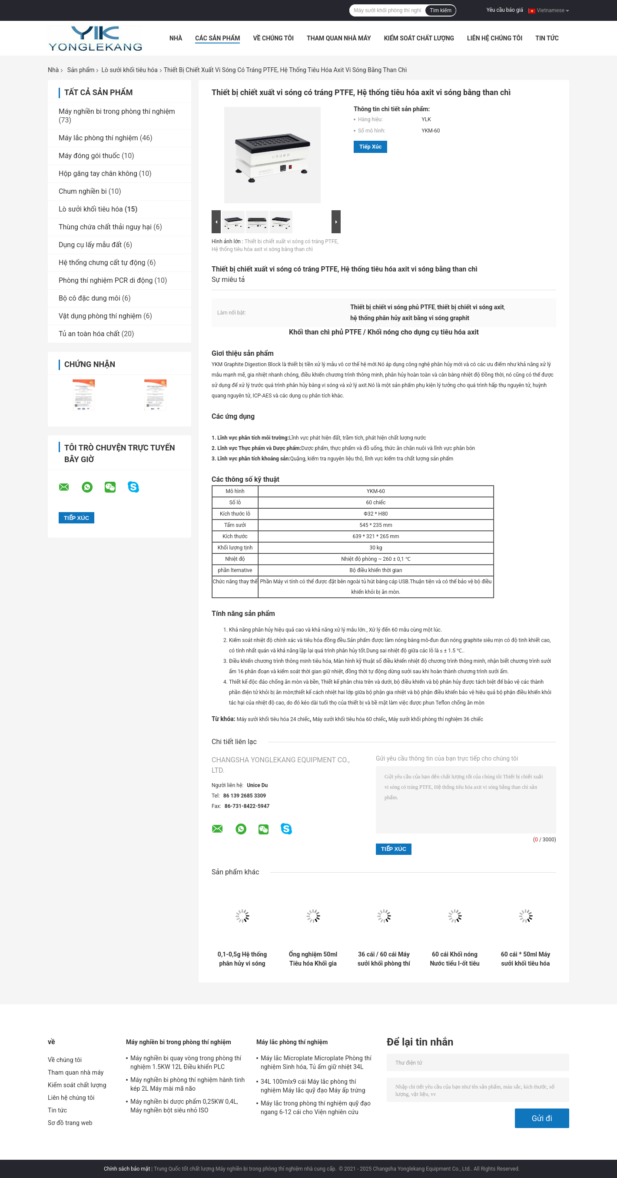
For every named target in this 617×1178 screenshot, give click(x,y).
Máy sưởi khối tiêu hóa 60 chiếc (348, 719)
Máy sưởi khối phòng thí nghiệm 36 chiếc (435, 719)
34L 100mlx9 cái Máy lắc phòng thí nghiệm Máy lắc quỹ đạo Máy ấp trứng (313, 1086)
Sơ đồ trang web (70, 1122)
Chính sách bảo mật (127, 1169)
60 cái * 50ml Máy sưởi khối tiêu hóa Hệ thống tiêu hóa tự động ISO (525, 959)
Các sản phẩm (217, 38)
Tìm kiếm (440, 10)
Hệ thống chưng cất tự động (102, 262)
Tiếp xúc (370, 146)
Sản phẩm (81, 69)
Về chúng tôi (273, 38)
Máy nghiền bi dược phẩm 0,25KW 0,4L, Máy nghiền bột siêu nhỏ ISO (184, 1106)
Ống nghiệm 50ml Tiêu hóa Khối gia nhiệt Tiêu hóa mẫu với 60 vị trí (313, 959)
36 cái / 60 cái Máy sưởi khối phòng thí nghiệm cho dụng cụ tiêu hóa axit (384, 959)
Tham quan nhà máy (339, 38)
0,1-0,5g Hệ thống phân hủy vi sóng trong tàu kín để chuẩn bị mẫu (242, 959)
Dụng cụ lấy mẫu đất (90, 245)
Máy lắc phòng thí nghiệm (98, 138)
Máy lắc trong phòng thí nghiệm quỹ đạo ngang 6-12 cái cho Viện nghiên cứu (316, 1107)
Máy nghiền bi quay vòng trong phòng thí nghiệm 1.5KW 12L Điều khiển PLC (185, 1062)
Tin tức (547, 38)
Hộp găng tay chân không (98, 173)
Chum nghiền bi (83, 191)
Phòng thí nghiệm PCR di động (106, 280)
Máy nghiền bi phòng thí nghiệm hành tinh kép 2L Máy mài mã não (187, 1084)
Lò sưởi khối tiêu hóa (129, 69)
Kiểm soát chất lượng (419, 38)
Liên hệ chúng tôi (494, 38)
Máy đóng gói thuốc (89, 156)
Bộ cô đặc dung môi (89, 298)
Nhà (175, 38)
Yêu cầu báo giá (505, 10)
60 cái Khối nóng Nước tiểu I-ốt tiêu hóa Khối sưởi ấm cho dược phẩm (454, 959)
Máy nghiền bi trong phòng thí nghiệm (117, 111)
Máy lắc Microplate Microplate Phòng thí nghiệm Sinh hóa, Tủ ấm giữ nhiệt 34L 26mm (316, 1064)
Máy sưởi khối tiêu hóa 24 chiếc (273, 719)
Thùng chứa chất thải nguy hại (105, 227)
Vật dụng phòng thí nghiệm (100, 316)
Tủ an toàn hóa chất (89, 334)
